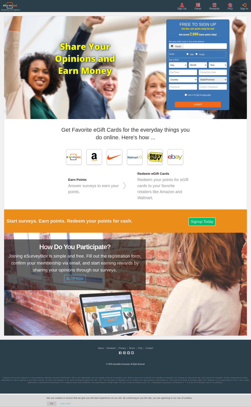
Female (201, 54)
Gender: (172, 53)
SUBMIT (198, 104)
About (101, 348)
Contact (149, 348)
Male (192, 54)
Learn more (65, 403)
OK (51, 403)
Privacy (122, 348)
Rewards (111, 348)
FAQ (140, 348)
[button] (214, 6)
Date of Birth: (174, 59)
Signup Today (202, 222)
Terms (132, 348)
